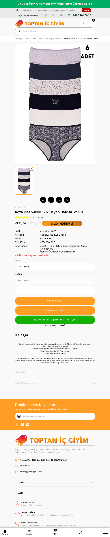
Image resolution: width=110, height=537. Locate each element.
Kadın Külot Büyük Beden (53, 234)
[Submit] (19, 416)
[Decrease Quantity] (19, 290)
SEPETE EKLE (55, 301)
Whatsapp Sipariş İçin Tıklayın (55, 319)
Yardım (86, 10)
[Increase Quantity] (91, 290)
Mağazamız (73, 10)
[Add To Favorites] (43, 200)
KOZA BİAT (45, 238)
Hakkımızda (27, 10)
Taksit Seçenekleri (26, 383)
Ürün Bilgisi (21, 335)
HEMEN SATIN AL (55, 310)
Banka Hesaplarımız (43, 10)
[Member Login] (81, 532)
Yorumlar (20, 372)
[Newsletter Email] (55, 416)
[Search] (55, 31)
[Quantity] (55, 290)
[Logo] (42, 23)
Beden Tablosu (60, 10)
